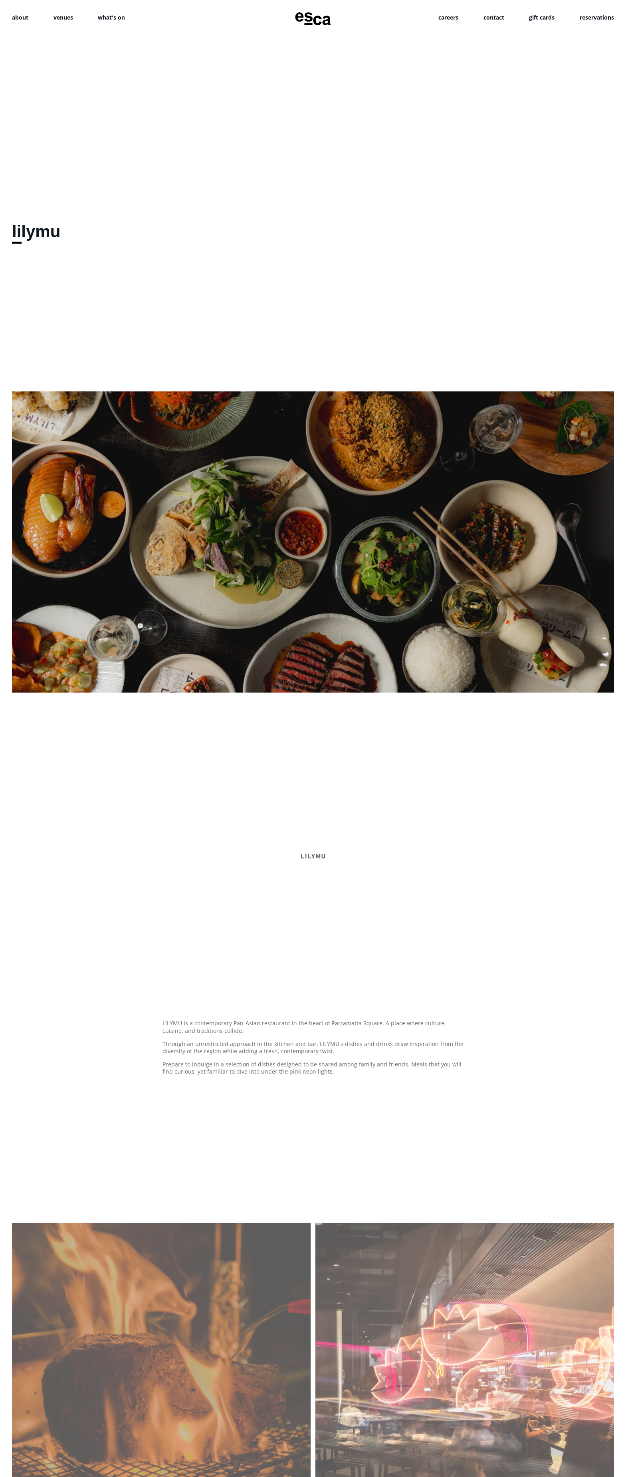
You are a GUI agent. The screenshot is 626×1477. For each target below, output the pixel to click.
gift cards (542, 17)
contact (493, 17)
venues (63, 17)
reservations (597, 17)
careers (448, 17)
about (20, 17)
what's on (111, 17)
